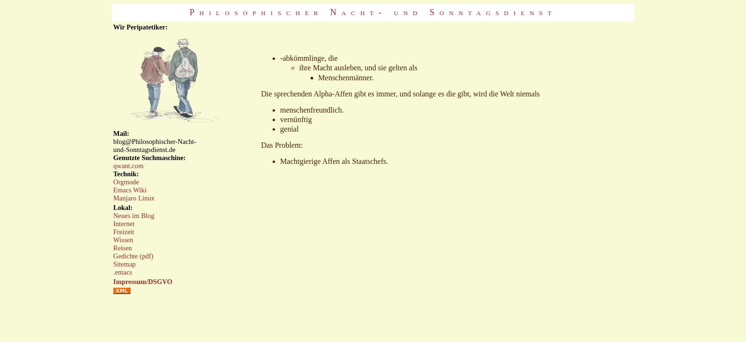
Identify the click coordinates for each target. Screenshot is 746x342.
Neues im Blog (133, 215)
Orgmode (126, 182)
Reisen (122, 248)
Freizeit (123, 232)
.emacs (122, 272)
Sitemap (124, 264)
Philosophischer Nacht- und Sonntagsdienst (372, 12)
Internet (124, 224)
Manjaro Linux (134, 198)
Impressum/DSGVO (142, 281)
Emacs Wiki (130, 190)
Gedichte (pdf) (133, 256)
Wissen (123, 240)
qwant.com (128, 166)
